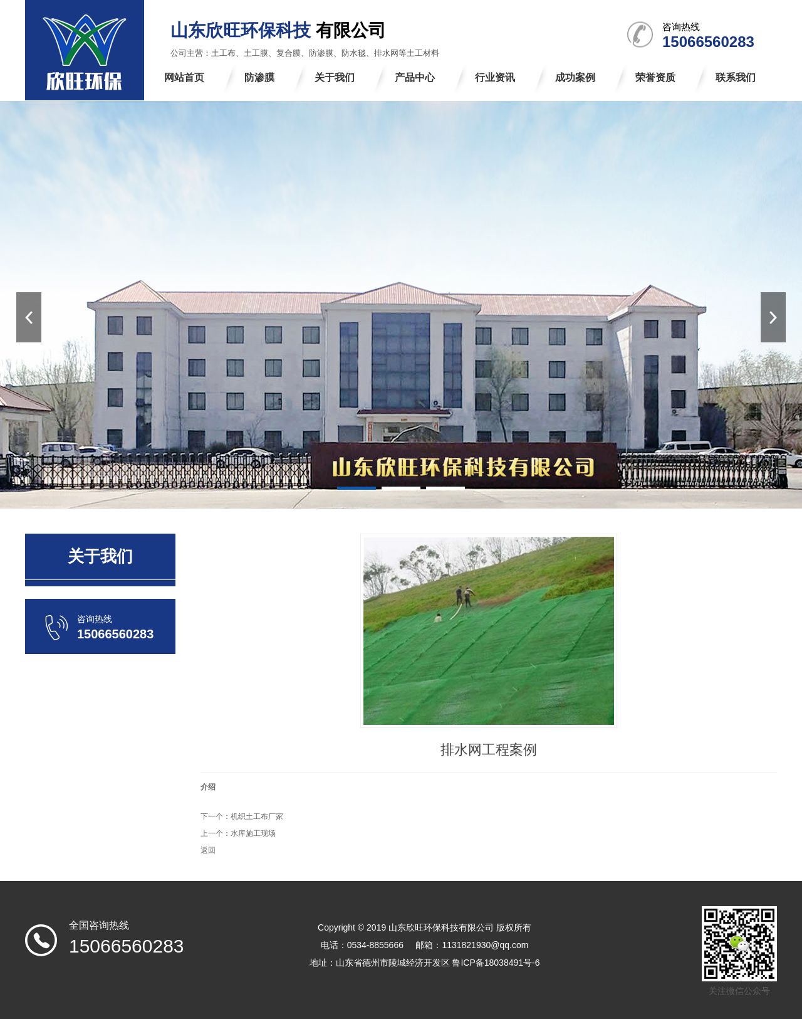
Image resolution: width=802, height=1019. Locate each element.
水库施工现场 (253, 833)
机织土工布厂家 (257, 816)
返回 (208, 850)
